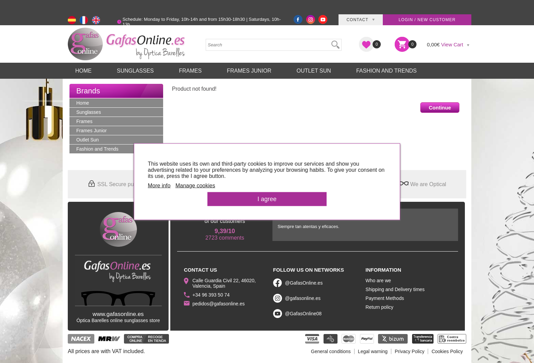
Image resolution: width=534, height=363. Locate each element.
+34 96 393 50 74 (211, 295)
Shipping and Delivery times (395, 289)
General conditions (331, 351)
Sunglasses (135, 71)
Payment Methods (384, 298)
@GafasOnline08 (303, 313)
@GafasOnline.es (304, 283)
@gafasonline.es (303, 298)
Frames (190, 71)
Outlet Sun (314, 71)
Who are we (378, 280)
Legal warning (373, 351)
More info (159, 185)
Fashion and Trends (386, 71)
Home (83, 71)
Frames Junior (249, 71)
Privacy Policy (409, 351)
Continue (440, 107)
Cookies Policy (447, 351)
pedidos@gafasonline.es (218, 303)
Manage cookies (195, 185)
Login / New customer (426, 19)
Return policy (379, 307)
